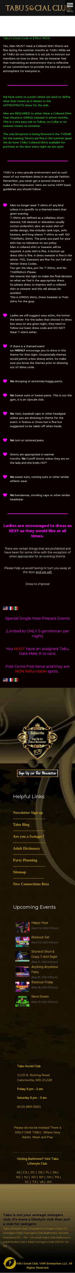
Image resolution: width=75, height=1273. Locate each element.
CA (25, 1172)
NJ (26, 1177)
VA (42, 1182)
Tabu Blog (21, 824)
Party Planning (25, 860)
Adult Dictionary (26, 848)
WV (49, 1182)
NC (18, 1177)
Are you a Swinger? (28, 836)
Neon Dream (40, 996)
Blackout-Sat (40, 937)
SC (27, 1182)
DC (32, 1172)
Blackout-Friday (42, 982)
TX (34, 1182)
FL (47, 1172)
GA (55, 1172)
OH (49, 1177)
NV (33, 1177)
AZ (19, 1172)
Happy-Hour (39, 923)
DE (40, 1172)
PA (57, 1177)
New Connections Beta (31, 884)
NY (41, 1177)
